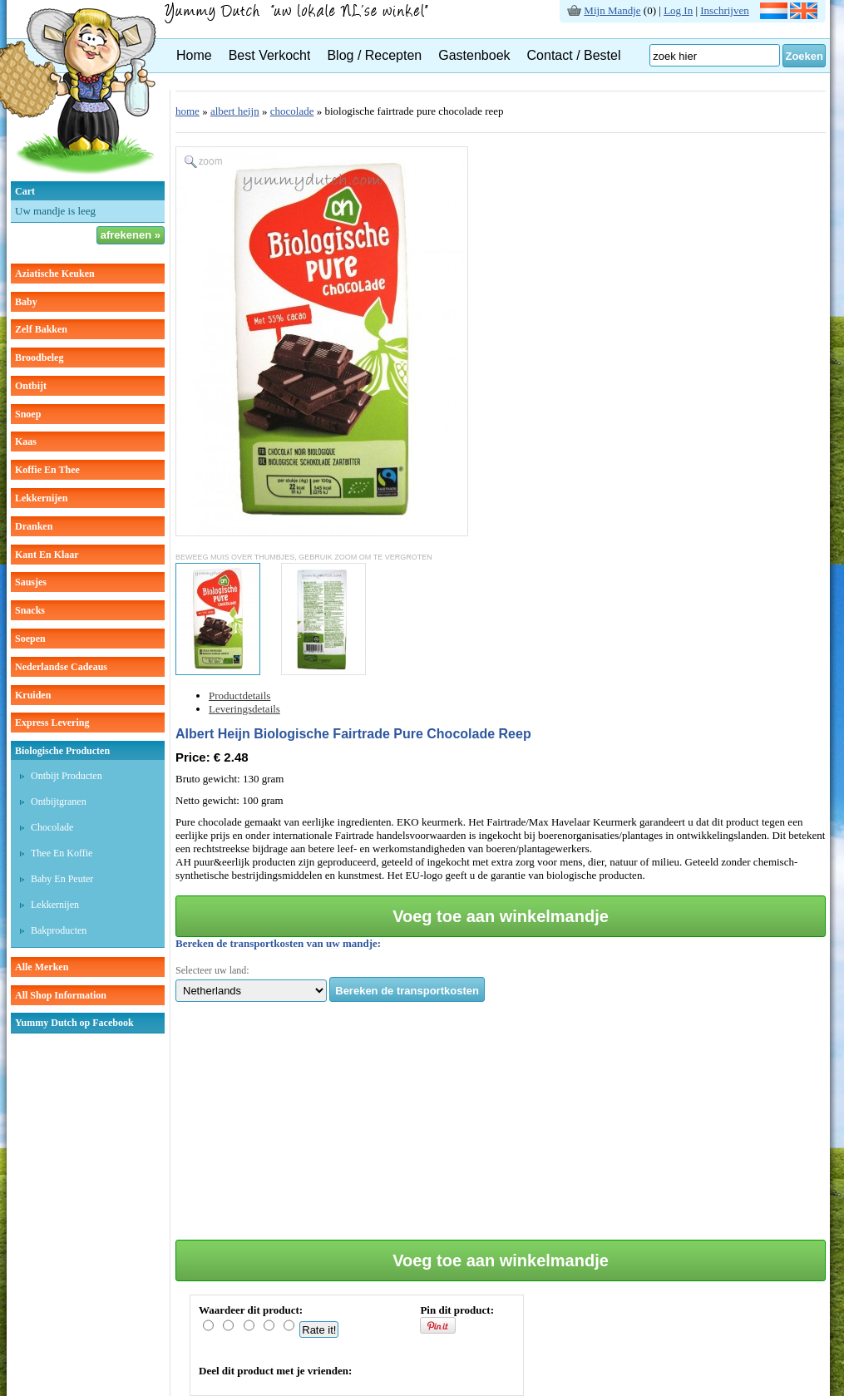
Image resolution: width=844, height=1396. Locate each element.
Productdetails (239, 695)
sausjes (31, 582)
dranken (33, 526)
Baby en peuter (62, 879)
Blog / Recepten (374, 55)
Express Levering (52, 722)
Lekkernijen (55, 904)
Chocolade (52, 827)
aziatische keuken (55, 273)
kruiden (33, 695)
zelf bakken (41, 329)
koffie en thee (47, 470)
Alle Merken (41, 967)
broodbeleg (39, 357)
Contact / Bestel (574, 55)
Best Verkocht (270, 55)
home (187, 111)
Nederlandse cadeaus (61, 667)
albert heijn (234, 111)
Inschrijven (724, 10)
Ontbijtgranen (58, 801)
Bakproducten (58, 930)
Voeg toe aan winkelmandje (500, 916)
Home (194, 55)
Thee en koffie (61, 853)
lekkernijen (41, 498)
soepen (30, 638)
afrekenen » (130, 235)
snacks (30, 610)
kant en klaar (47, 554)
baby (26, 302)
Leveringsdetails (244, 709)
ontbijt (31, 386)
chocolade (292, 111)
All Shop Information (60, 995)
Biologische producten (62, 751)
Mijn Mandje (612, 10)
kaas (26, 441)
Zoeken (804, 56)
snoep (28, 414)
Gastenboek (474, 55)
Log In (678, 10)
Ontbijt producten (66, 776)
